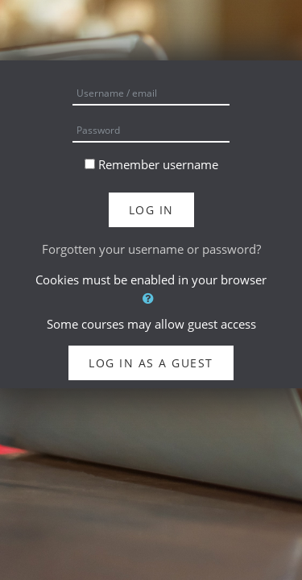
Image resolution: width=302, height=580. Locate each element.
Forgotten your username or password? (151, 249)
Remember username (158, 164)
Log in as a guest (151, 363)
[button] (151, 298)
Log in (151, 210)
